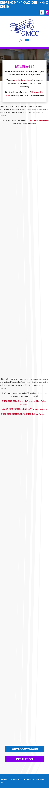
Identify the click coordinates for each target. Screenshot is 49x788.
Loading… (24, 250)
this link (24, 112)
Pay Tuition (24, 759)
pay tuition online (22, 80)
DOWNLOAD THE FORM (38, 120)
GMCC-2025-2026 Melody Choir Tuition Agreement (24, 409)
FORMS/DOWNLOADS (24, 748)
